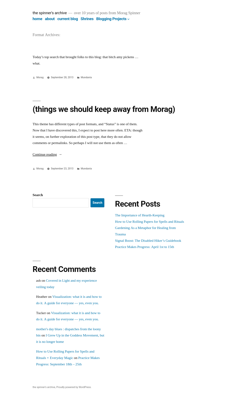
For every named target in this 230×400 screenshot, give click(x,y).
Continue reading (47, 154)
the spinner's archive (50, 13)
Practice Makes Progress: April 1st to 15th (144, 247)
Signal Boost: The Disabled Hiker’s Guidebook (148, 240)
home (37, 18)
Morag (40, 77)
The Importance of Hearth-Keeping (139, 215)
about (50, 18)
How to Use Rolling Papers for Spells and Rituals (149, 221)
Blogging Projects (111, 18)
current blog (67, 18)
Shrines (87, 18)
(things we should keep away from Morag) (104, 109)
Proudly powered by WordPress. (73, 387)
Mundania (86, 77)
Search (38, 195)
